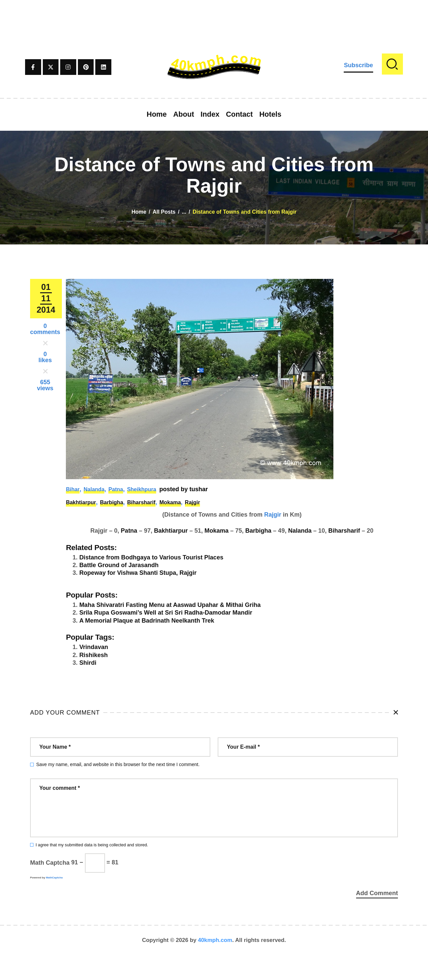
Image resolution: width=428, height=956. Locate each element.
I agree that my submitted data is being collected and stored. (91, 845)
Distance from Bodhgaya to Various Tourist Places (151, 557)
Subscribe (358, 65)
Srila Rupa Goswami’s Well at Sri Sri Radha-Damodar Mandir (165, 612)
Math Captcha (50, 862)
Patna (115, 489)
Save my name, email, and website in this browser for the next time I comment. (118, 764)
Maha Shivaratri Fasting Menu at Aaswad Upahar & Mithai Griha (169, 605)
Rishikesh (93, 655)
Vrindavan (93, 647)
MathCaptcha (54, 877)
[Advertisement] (214, 15)
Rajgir (192, 502)
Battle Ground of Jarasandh (118, 565)
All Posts (163, 212)
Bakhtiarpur (81, 502)
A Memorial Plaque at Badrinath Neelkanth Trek (146, 620)
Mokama (170, 502)
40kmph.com (215, 941)
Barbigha (111, 502)
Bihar (73, 489)
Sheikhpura (141, 489)
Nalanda (94, 489)
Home (138, 212)
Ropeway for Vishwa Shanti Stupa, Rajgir (138, 572)
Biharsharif (141, 502)
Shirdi (87, 662)
